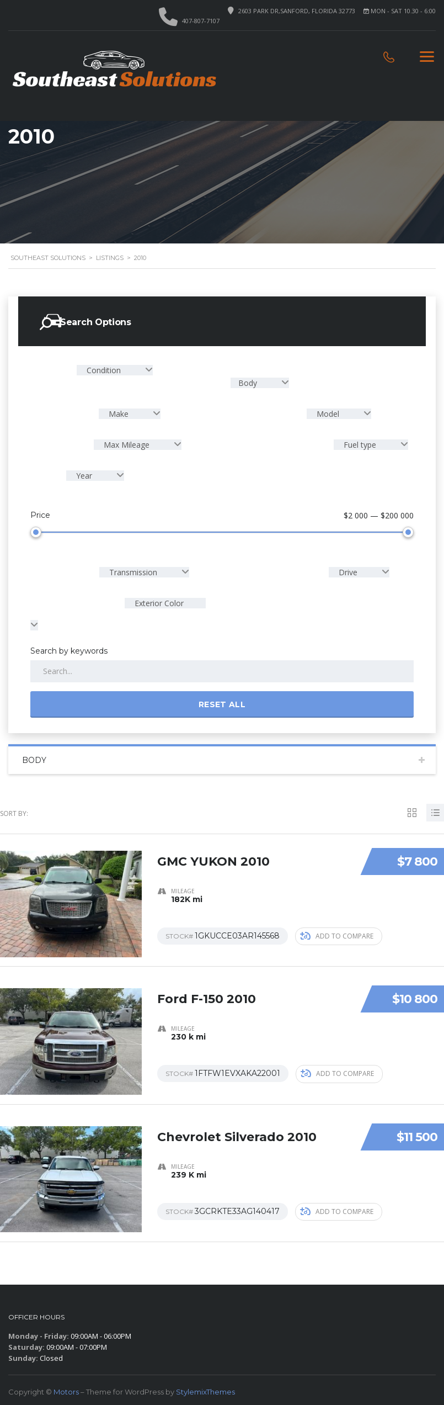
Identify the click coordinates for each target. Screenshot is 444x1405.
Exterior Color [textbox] (158, 601)
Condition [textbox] (103, 370)
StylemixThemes (205, 1388)
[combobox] (115, 370)
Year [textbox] (84, 475)
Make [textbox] (118, 414)
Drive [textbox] (348, 570)
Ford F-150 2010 (206, 990)
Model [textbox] (327, 414)
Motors (66, 1388)
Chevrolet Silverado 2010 (237, 1128)
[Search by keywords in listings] (222, 669)
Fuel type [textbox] (359, 444)
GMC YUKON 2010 (213, 853)
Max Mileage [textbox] (126, 444)
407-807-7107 (201, 21)
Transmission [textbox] (133, 570)
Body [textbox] (248, 383)
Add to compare (336, 933)
